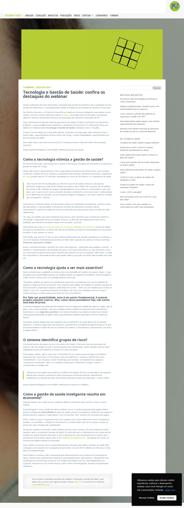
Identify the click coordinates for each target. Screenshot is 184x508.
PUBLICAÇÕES (66, 16)
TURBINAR (114, 16)
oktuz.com (78, 482)
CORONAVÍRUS (102, 16)
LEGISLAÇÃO (41, 16)
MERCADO (29, 16)
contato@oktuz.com (41, 484)
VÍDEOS (77, 16)
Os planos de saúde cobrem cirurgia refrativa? (139, 142)
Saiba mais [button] (170, 490)
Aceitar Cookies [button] (167, 498)
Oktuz (65, 115)
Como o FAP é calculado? (131, 192)
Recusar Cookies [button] (146, 498)
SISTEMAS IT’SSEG (13, 16)
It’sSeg (27, 176)
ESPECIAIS (86, 16)
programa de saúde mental (73, 438)
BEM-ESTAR (53, 16)
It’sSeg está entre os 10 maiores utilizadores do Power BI (69, 227)
